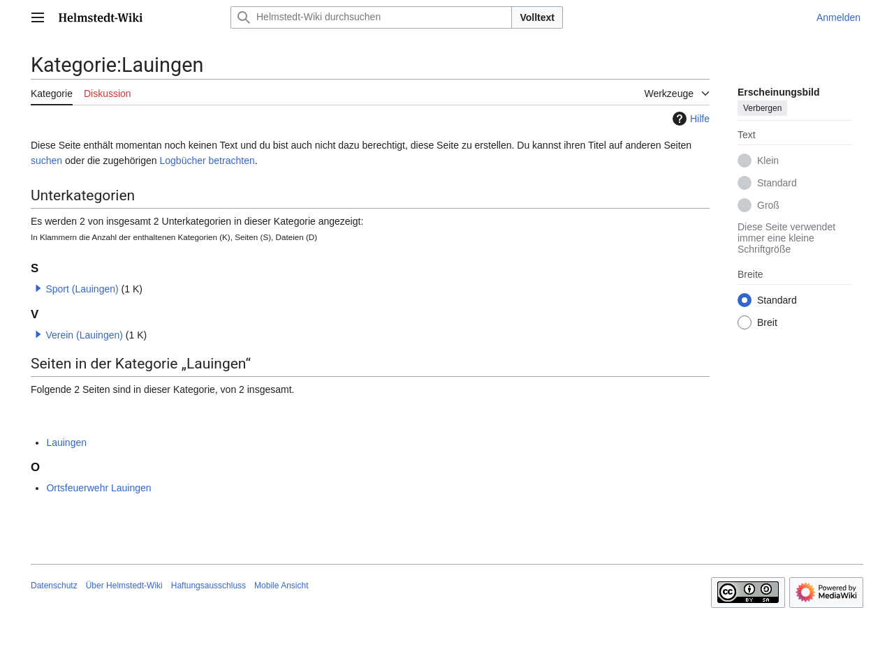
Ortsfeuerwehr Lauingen (98, 487)
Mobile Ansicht (281, 585)
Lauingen (66, 442)
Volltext (537, 17)
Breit (767, 322)
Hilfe (689, 119)
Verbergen (762, 108)
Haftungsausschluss (208, 585)
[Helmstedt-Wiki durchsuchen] (371, 17)
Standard (777, 182)
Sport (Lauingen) (81, 289)
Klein (768, 160)
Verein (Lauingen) (84, 335)
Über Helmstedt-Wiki (124, 585)
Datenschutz (54, 585)
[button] (38, 288)
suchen (46, 160)
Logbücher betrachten (206, 160)
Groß (768, 205)
